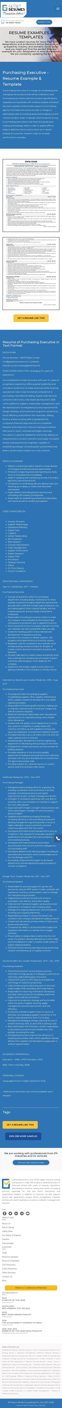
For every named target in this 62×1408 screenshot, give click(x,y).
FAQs (4, 1253)
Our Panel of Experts (11, 1235)
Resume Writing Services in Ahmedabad (18, 1388)
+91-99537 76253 (13, 23)
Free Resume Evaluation (45, 1388)
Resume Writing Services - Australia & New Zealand (32, 1365)
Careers (5, 1239)
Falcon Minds (8, 1227)
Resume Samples (10, 1257)
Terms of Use (21, 1405)
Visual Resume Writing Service (40, 1367)
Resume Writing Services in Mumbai (16, 1379)
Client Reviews (8, 1272)
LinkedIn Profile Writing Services (48, 1356)
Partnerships (8, 1243)
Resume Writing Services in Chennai (45, 1379)
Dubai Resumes (9, 1269)
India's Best (7, 1231)
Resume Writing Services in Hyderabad (18, 1385)
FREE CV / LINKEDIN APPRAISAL (31, 1288)
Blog (4, 1280)
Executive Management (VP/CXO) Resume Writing (37, 1353)
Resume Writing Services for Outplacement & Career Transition (28, 1359)
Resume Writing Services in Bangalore (45, 1382)
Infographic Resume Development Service (18, 1356)
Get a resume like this (31, 318)
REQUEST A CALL (44, 22)
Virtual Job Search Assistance (39, 1370)
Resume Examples (10, 1261)
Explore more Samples (23, 1136)
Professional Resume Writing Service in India (19, 1350)
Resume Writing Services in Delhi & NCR (41, 1376)
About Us (6, 1223)
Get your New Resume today (31, 1162)
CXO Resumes (8, 1265)
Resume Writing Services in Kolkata (15, 1382)
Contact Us (7, 1276)
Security (42, 1405)
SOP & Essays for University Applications (34, 1373)
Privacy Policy (32, 1405)
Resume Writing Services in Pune (47, 1385)
